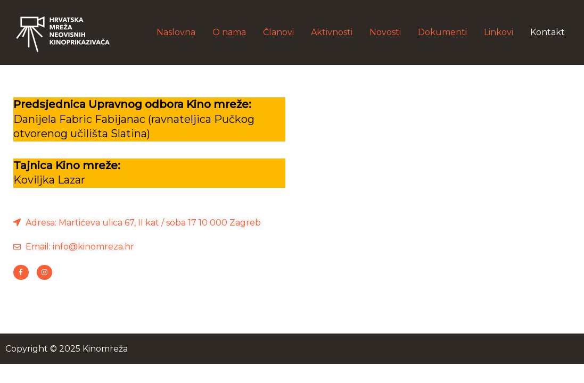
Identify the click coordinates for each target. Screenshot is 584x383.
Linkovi (498, 32)
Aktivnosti (331, 32)
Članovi (278, 32)
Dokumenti (442, 32)
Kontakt (547, 32)
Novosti (385, 32)
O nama (229, 32)
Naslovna (176, 32)
